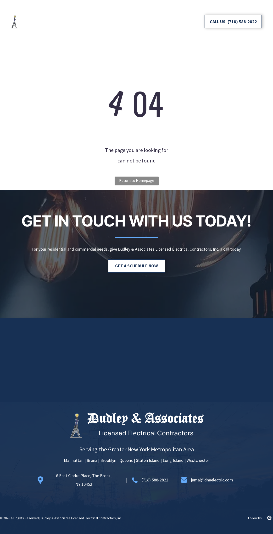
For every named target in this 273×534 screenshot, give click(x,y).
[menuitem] (119, 13)
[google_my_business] (192, 22)
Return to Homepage (136, 180)
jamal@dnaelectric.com (212, 480)
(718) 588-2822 (155, 480)
